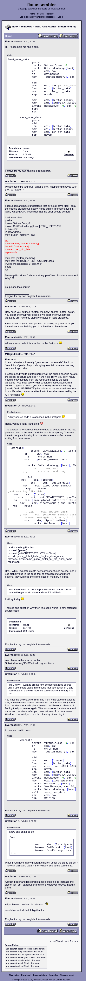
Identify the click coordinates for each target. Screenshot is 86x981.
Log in (60, 17)
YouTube (66, 980)
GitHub (59, 980)
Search (40, 14)
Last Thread (57, 941)
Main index (14, 975)
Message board (67, 975)
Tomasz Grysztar (40, 980)
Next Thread (71, 941)
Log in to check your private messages (38, 17)
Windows (26, 26)
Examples (53, 975)
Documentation (40, 975)
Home (32, 14)
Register (49, 14)
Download (25, 975)
